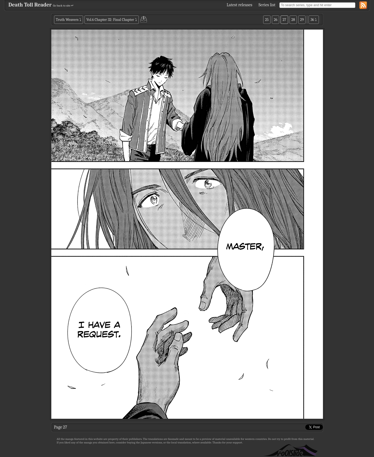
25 (267, 19)
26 (275, 19)
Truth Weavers (67, 19)
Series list (267, 4)
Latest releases (239, 4)
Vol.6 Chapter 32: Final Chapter (110, 19)
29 (302, 19)
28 (293, 19)
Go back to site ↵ (63, 5)
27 (284, 19)
